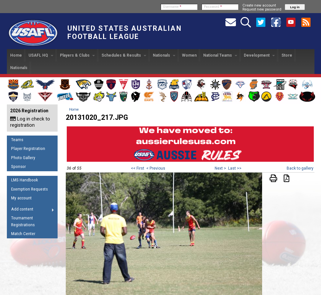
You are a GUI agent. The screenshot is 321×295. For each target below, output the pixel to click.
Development (259, 55)
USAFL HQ (40, 55)
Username (172, 7)
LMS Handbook (24, 179)
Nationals (164, 55)
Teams (17, 139)
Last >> (234, 168)
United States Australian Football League (124, 32)
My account (21, 197)
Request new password (261, 9)
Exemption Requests (29, 189)
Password (213, 7)
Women (189, 55)
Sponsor (18, 166)
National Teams (220, 55)
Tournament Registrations (23, 221)
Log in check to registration (30, 122)
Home (16, 55)
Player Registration (28, 148)
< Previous (155, 168)
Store (286, 55)
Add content (30, 210)
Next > (220, 168)
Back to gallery (300, 168)
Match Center (23, 233)
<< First (137, 168)
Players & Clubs (77, 55)
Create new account (259, 5)
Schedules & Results (123, 55)
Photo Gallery (23, 157)
